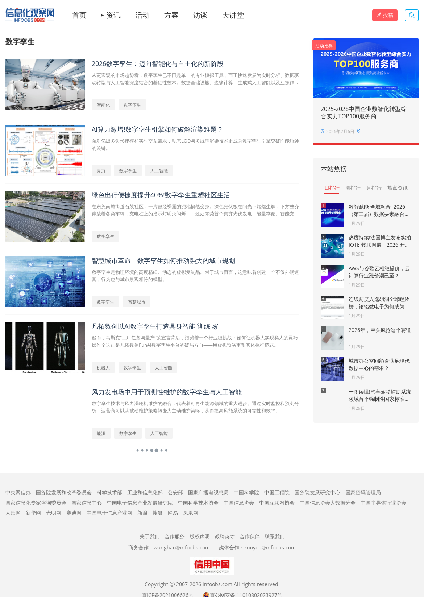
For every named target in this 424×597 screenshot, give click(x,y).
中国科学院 (246, 492)
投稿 (385, 15)
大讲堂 (233, 15)
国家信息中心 (86, 502)
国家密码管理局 (363, 492)
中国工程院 (277, 492)
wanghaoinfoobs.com (182, 547)
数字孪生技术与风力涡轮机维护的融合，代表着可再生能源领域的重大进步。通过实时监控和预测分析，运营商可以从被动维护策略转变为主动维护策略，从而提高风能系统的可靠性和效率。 (195, 407)
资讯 (113, 15)
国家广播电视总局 (208, 492)
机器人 (103, 367)
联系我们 (275, 536)
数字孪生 (132, 105)
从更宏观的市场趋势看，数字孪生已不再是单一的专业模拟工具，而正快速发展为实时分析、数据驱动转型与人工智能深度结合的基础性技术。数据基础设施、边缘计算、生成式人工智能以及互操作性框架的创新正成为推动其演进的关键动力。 (195, 79)
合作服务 (175, 536)
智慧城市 (136, 302)
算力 (101, 170)
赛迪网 (74, 512)
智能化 (103, 105)
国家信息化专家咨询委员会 (35, 502)
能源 (101, 433)
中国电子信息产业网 (109, 512)
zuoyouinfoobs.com (270, 547)
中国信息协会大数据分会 (328, 502)
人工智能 (159, 170)
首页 (79, 15)
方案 (171, 15)
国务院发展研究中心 (317, 492)
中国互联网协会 (277, 502)
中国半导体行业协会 (383, 502)
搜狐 (158, 512)
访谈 (200, 15)
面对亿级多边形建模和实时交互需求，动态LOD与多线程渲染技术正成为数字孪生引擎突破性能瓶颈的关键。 (195, 144)
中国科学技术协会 (198, 502)
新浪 (142, 512)
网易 (173, 512)
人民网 (13, 512)
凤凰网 (190, 512)
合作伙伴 (250, 536)
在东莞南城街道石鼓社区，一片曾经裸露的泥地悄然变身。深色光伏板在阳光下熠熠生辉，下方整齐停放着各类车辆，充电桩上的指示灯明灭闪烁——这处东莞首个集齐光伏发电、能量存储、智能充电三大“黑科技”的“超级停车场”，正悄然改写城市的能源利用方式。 (195, 210)
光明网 (53, 512)
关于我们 (150, 536)
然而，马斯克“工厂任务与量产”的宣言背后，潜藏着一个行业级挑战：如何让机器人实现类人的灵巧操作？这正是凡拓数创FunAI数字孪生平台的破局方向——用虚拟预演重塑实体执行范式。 (195, 341)
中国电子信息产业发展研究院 (140, 502)
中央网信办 (18, 492)
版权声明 (200, 536)
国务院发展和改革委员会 (64, 492)
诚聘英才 (225, 536)
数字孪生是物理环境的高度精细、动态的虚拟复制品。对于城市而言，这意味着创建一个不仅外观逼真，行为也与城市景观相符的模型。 (195, 276)
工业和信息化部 (145, 492)
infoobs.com (217, 584)
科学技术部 (109, 492)
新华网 (33, 512)
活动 (142, 15)
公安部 (175, 492)
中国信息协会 (239, 502)
